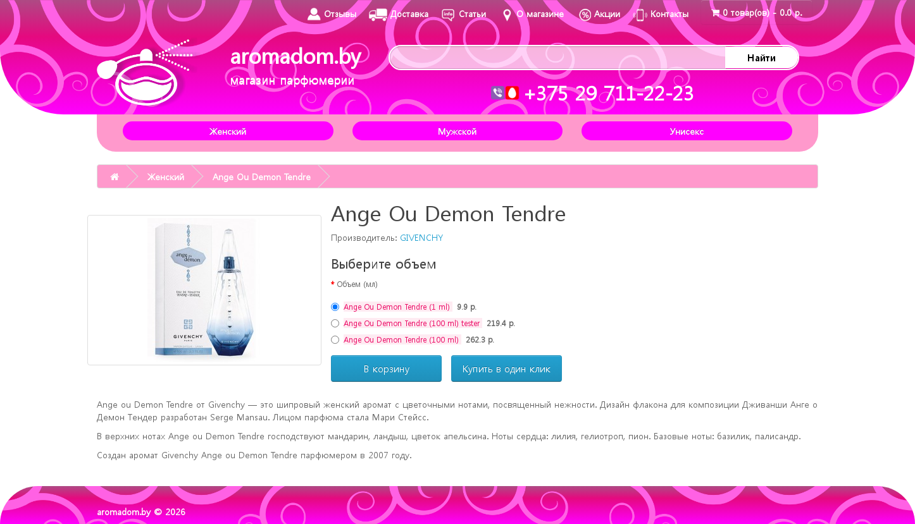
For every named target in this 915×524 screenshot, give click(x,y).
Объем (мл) (357, 284)
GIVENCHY (421, 237)
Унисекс (687, 131)
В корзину (386, 368)
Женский (227, 131)
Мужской (457, 131)
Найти (761, 57)
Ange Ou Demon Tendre (262, 176)
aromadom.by (295, 64)
